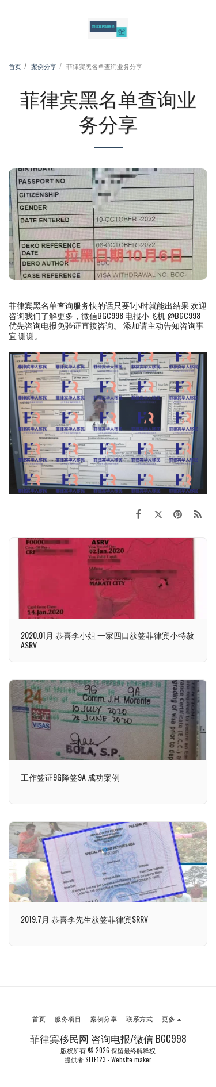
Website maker (131, 1059)
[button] (12, 28)
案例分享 (43, 66)
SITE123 (95, 1059)
